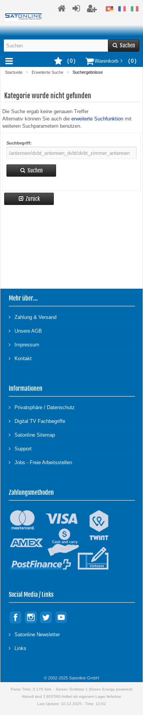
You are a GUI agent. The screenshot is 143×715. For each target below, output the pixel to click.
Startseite (13, 72)
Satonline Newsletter (34, 634)
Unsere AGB (25, 330)
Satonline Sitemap (32, 434)
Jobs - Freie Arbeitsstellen (40, 462)
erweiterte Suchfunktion (97, 119)
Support (20, 448)
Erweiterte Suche (47, 72)
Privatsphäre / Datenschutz (42, 407)
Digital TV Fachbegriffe (37, 421)
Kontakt (20, 358)
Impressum (24, 344)
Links (17, 648)
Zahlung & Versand (32, 317)
